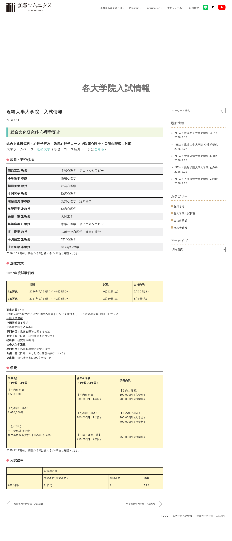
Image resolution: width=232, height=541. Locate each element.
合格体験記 (180, 220)
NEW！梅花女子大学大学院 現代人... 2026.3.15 (197, 135)
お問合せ (193, 8)
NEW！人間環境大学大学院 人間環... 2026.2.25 (197, 181)
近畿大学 (43, 149)
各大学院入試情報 (185, 213)
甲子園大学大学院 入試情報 (140, 504)
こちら (99, 149)
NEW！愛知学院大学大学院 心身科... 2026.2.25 (197, 169)
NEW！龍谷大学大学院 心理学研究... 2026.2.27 (197, 146)
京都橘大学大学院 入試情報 (28, 504)
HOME (164, 515)
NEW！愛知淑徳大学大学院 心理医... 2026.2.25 (197, 158)
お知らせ (179, 206)
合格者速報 (180, 227)
